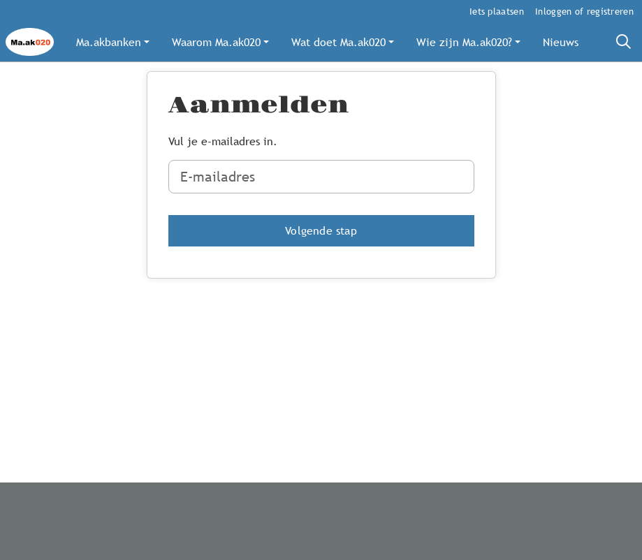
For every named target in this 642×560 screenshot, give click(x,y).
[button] (113, 42)
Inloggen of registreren (584, 11)
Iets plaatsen (496, 11)
